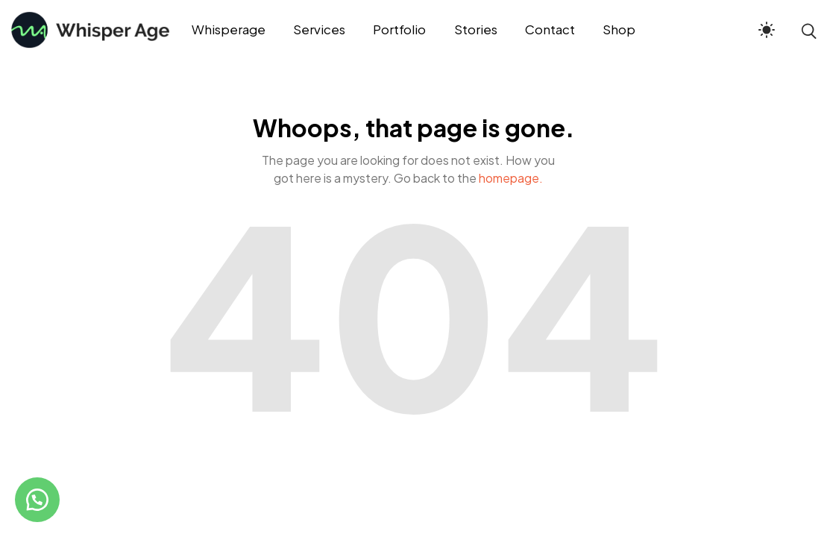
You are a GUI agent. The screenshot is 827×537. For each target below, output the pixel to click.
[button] (37, 499)
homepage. (511, 178)
